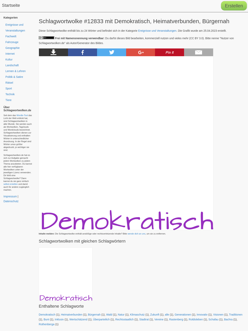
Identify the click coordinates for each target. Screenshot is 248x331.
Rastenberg (176, 319)
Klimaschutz (137, 314)
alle (167, 314)
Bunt (46, 319)
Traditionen (236, 314)
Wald (109, 314)
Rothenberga (46, 324)
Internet (10, 53)
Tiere (8, 100)
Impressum (10, 196)
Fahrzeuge (11, 42)
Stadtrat (144, 319)
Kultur (9, 59)
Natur (121, 314)
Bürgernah (94, 314)
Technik (10, 94)
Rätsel (9, 82)
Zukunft (154, 314)
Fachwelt (10, 36)
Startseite (11, 5)
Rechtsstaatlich (124, 319)
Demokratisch (47, 314)
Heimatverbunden (71, 314)
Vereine (159, 319)
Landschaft (12, 65)
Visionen (218, 314)
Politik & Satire (14, 76)
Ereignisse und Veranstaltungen (157, 30)
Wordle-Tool (22, 115)
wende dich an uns (137, 234)
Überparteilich (101, 319)
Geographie (12, 47)
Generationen (183, 314)
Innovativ (202, 314)
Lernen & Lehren (15, 71)
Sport (8, 88)
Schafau (213, 319)
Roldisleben (196, 319)
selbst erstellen (10, 184)
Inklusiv (59, 319)
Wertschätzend (78, 319)
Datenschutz (11, 201)
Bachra (228, 319)
